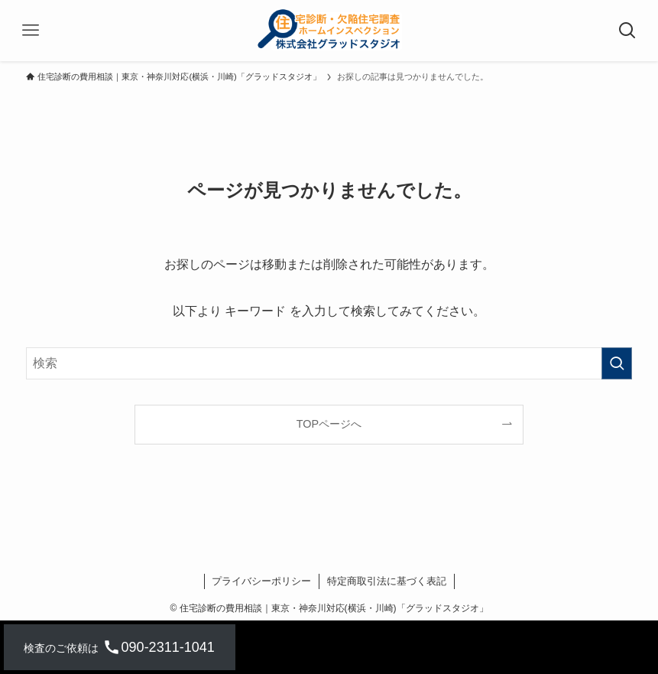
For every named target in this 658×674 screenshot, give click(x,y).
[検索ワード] (328, 363)
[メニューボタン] (30, 30)
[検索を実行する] (616, 363)
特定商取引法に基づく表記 (386, 581)
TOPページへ (329, 424)
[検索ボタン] (627, 30)
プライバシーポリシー (261, 581)
